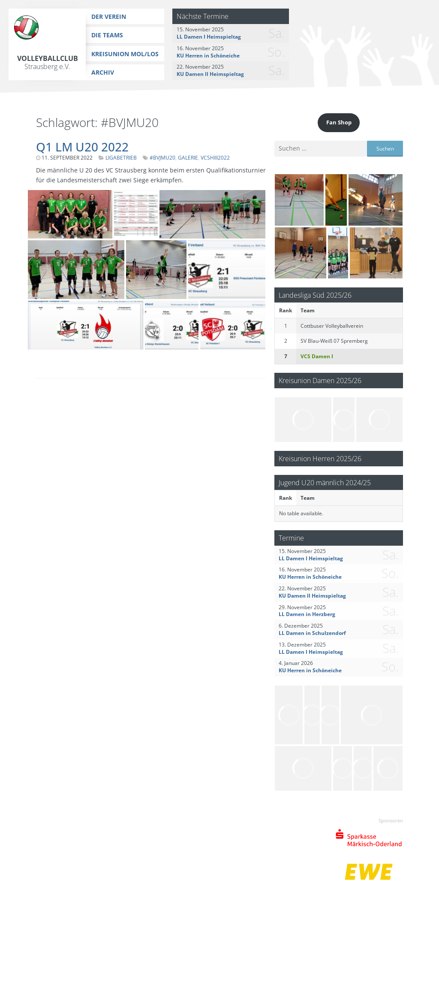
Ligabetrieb (121, 157)
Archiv (102, 72)
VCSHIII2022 (215, 157)
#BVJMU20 (162, 157)
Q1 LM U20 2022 (82, 147)
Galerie (188, 157)
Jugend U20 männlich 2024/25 (325, 482)
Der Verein (108, 16)
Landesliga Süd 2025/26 (315, 295)
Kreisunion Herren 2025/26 (320, 458)
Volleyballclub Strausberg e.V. (47, 62)
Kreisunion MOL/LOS (125, 54)
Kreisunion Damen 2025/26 (320, 380)
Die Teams (107, 35)
